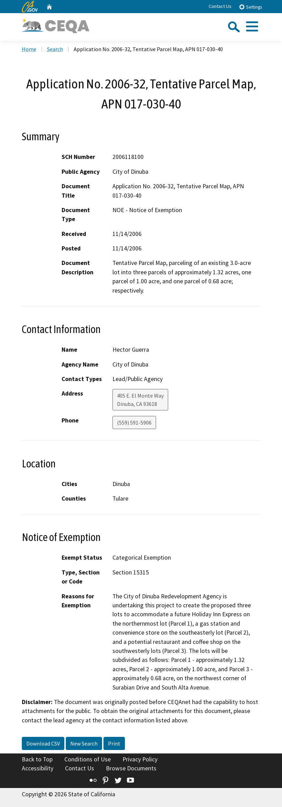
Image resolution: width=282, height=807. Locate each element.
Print (114, 743)
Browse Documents (131, 768)
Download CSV (43, 743)
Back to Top (37, 759)
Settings (250, 6)
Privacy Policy (139, 759)
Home (29, 49)
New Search (84, 743)
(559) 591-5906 (134, 422)
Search (55, 49)
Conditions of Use (87, 759)
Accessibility (37, 768)
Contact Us (220, 6)
